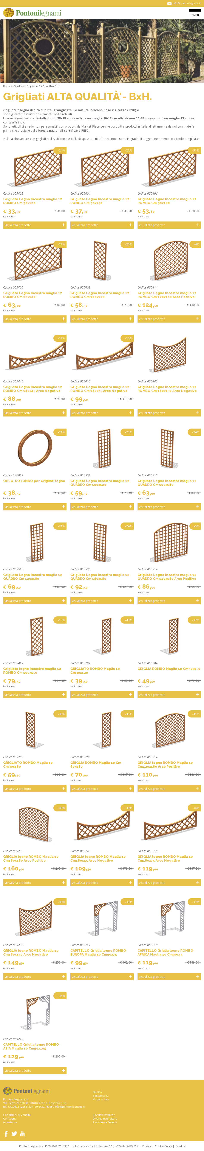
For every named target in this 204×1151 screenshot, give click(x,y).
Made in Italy (101, 1099)
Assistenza (10, 1122)
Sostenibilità (101, 1096)
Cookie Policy (163, 1146)
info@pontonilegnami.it (70, 1107)
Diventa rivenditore (105, 1118)
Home (7, 86)
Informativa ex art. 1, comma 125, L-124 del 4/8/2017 (105, 1146)
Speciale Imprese (104, 1115)
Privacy (146, 1146)
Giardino (18, 86)
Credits (180, 1146)
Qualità (97, 1092)
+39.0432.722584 (18, 1107)
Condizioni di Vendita (17, 1115)
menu (195, 13)
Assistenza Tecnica (105, 1122)
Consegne (10, 1118)
